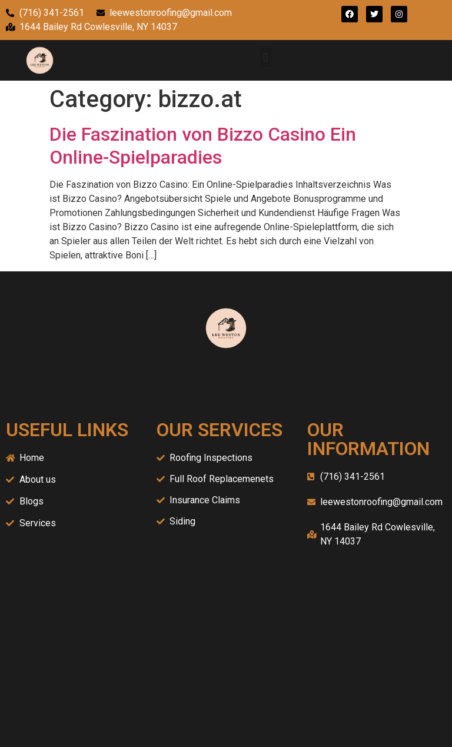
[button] (265, 57)
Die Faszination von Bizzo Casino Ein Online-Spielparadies (202, 145)
